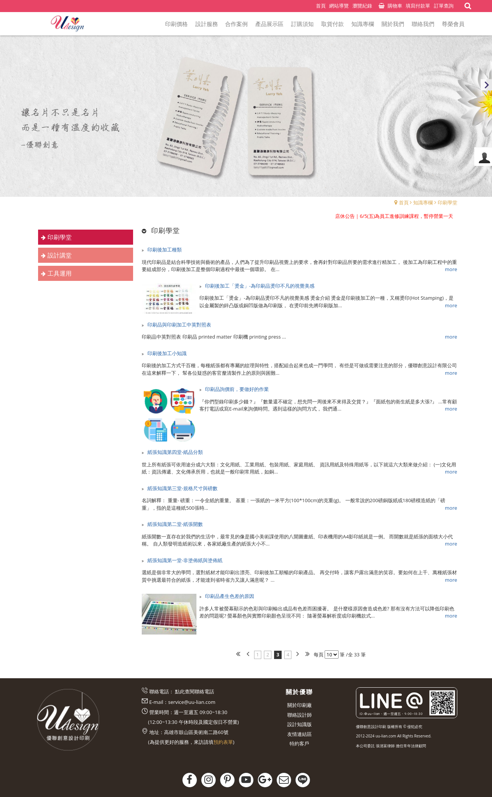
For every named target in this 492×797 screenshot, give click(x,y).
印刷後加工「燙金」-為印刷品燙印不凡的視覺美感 (259, 285)
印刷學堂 (447, 202)
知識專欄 (423, 202)
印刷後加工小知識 (166, 353)
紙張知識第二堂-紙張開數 (174, 524)
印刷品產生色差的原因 (229, 596)
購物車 (395, 5)
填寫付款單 (418, 5)
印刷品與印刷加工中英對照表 (178, 324)
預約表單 (223, 742)
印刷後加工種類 (163, 249)
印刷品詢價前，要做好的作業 (237, 389)
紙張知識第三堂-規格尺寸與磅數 (182, 488)
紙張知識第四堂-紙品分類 (174, 452)
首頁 (404, 202)
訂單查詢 (444, 5)
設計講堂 (60, 255)
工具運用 (60, 273)
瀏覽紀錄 (362, 5)
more (451, 269)
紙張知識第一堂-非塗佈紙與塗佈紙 (184, 560)
